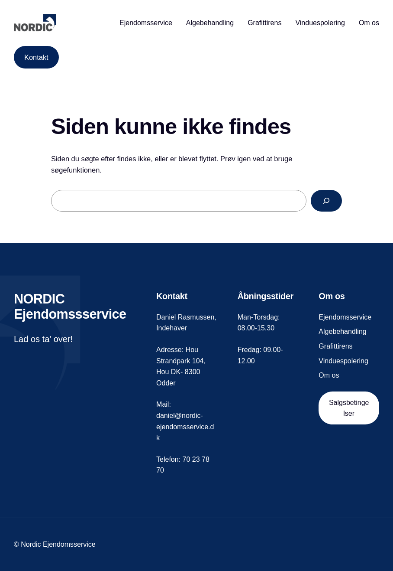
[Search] (326, 201)
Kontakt (36, 57)
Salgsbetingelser (349, 408)
